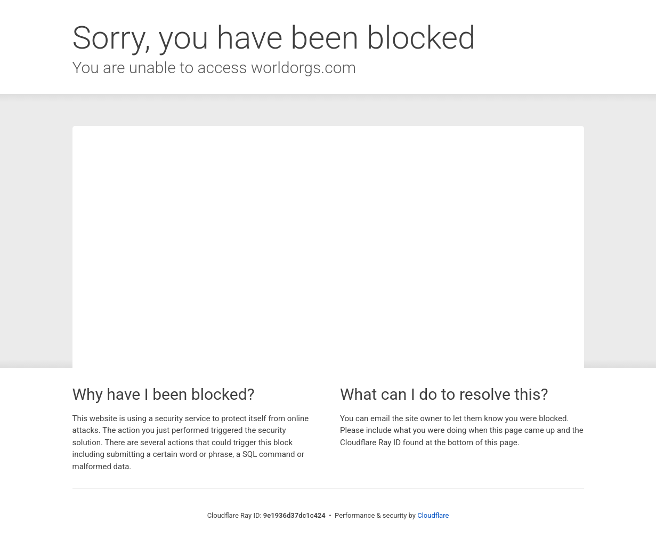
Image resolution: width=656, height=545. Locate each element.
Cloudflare (433, 515)
